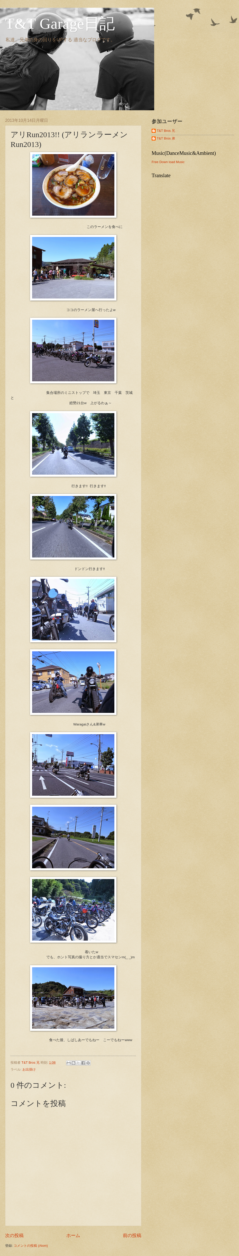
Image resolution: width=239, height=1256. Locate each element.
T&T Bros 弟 (166, 138)
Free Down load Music (168, 162)
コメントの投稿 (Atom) (31, 1246)
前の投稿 (132, 1235)
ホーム (73, 1235)
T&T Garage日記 (60, 23)
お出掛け (29, 1069)
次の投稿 (14, 1235)
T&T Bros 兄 (166, 131)
